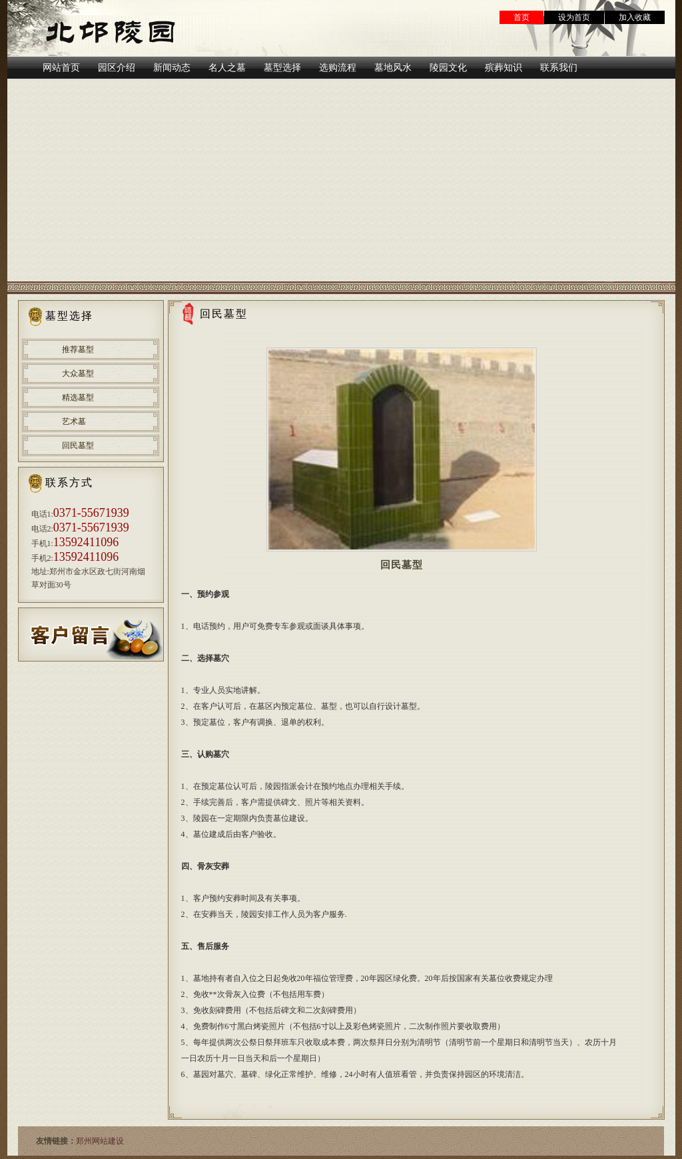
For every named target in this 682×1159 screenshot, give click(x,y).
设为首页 (574, 17)
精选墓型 (78, 397)
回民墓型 (78, 445)
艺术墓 (74, 421)
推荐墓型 (78, 349)
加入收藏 (635, 17)
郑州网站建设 (100, 1141)
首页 (521, 17)
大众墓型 (78, 373)
